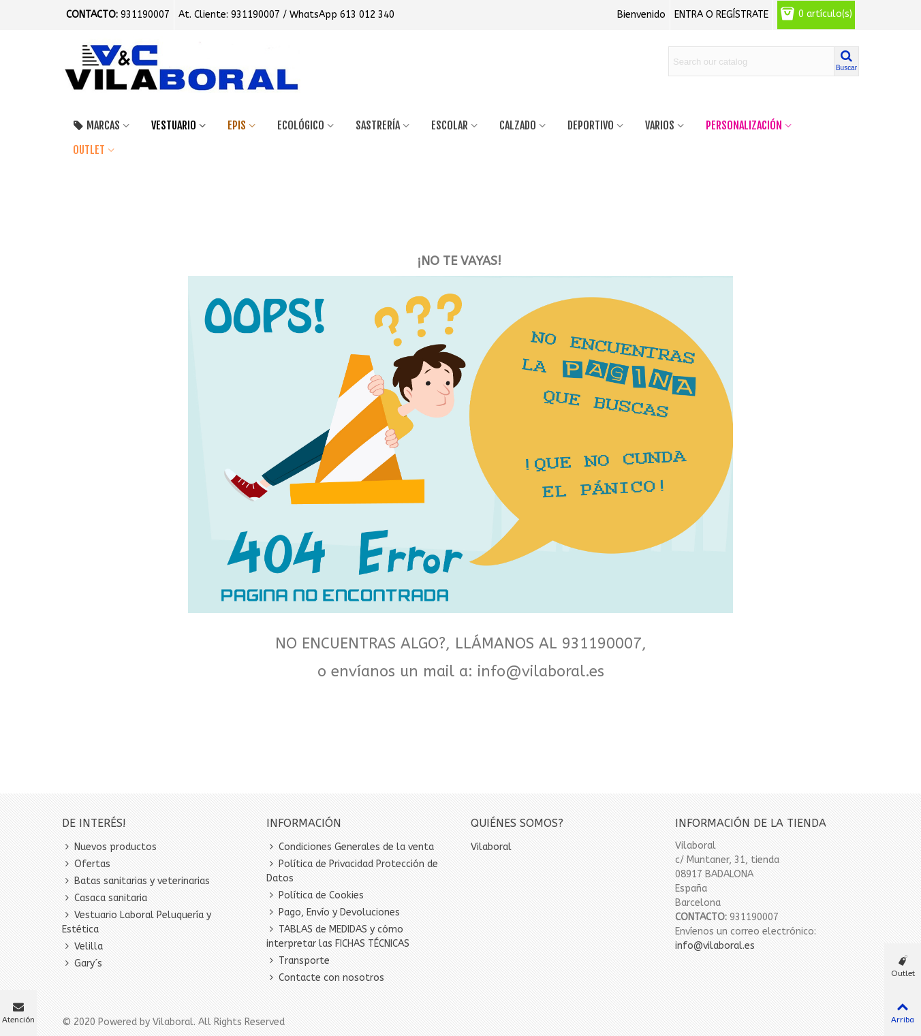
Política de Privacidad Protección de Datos (352, 870)
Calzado (517, 125)
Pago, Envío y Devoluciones (333, 912)
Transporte (298, 961)
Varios (659, 125)
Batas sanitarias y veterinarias (136, 881)
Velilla (82, 946)
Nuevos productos (109, 847)
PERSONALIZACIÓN (744, 125)
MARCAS (96, 125)
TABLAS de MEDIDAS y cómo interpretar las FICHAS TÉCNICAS (337, 935)
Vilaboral (491, 847)
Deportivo (590, 125)
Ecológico (300, 125)
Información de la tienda (750, 823)
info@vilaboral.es (715, 946)
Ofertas (86, 864)
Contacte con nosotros (325, 978)
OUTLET (89, 150)
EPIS (237, 125)
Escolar (449, 125)
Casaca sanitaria (104, 898)
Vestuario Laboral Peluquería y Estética (136, 921)
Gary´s (82, 963)
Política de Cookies (315, 895)
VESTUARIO (173, 125)
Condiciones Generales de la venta (350, 847)
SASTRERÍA (378, 125)
